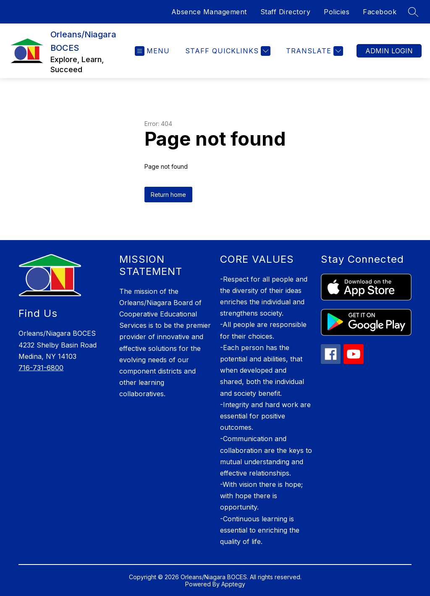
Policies (336, 12)
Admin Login (389, 51)
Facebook (379, 12)
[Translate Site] (313, 51)
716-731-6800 (40, 367)
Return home (168, 194)
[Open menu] (152, 51)
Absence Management (209, 12)
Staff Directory (285, 12)
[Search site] (413, 12)
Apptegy (233, 584)
